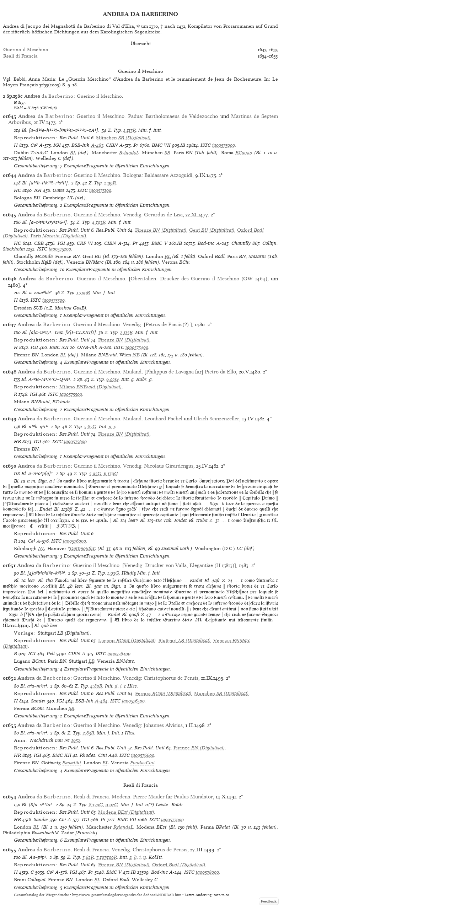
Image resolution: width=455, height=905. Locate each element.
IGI (57, 145)
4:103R (99, 222)
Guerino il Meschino (25, 50)
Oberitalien (143, 278)
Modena (121, 796)
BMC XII (59, 347)
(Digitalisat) (123, 138)
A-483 (97, 145)
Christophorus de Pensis (171, 678)
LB (92, 661)
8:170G (96, 805)
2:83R (88, 733)
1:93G (113, 573)
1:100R (83, 293)
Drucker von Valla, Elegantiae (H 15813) (189, 565)
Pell (51, 654)
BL (73, 153)
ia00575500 (71, 394)
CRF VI (85, 243)
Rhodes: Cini (93, 755)
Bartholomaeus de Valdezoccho (181, 116)
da (49, 96)
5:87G (90, 427)
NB (136, 355)
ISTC (205, 145)
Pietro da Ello (220, 371)
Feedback (269, 901)
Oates (59, 190)
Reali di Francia (20, 56)
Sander (38, 701)
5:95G (95, 473)
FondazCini (142, 763)
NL (41, 548)
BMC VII (161, 145)
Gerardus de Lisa (163, 214)
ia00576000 (74, 541)
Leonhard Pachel (163, 418)
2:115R (126, 332)
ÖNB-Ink (87, 347)
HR (17, 441)
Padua (135, 116)
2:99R (110, 183)
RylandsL (129, 153)
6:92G (112, 379)
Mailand (132, 371)
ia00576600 (142, 755)
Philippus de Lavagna (170, 371)
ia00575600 (75, 441)
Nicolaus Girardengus (168, 466)
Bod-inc (206, 243)
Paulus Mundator (193, 796)
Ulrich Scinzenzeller (216, 418)
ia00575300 (53, 300)
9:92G (112, 805)
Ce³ (34, 145)
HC (17, 190)
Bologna (132, 175)
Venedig (132, 214)
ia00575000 (223, 145)
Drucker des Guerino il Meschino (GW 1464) (213, 278)
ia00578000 (207, 872)
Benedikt (71, 763)
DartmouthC (83, 548)
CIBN (112, 145)
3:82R (88, 857)
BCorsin (243, 153)
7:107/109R (106, 857)
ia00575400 (136, 347)
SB (167, 153)
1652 (75, 740)
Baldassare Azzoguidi (168, 175)
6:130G (111, 473)
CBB (39, 243)
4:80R (96, 686)
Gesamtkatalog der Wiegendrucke (41, 895)
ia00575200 (60, 249)
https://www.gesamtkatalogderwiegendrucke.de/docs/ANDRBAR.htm (126, 895)
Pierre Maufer (149, 796)
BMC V (159, 243)
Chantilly (241, 243)
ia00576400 (118, 654)
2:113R (129, 130)
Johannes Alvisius (163, 725)
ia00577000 (172, 820)
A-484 (101, 701)
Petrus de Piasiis (163, 324)
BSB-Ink (80, 145)
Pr (135, 145)
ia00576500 (133, 701)
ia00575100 (100, 190)
